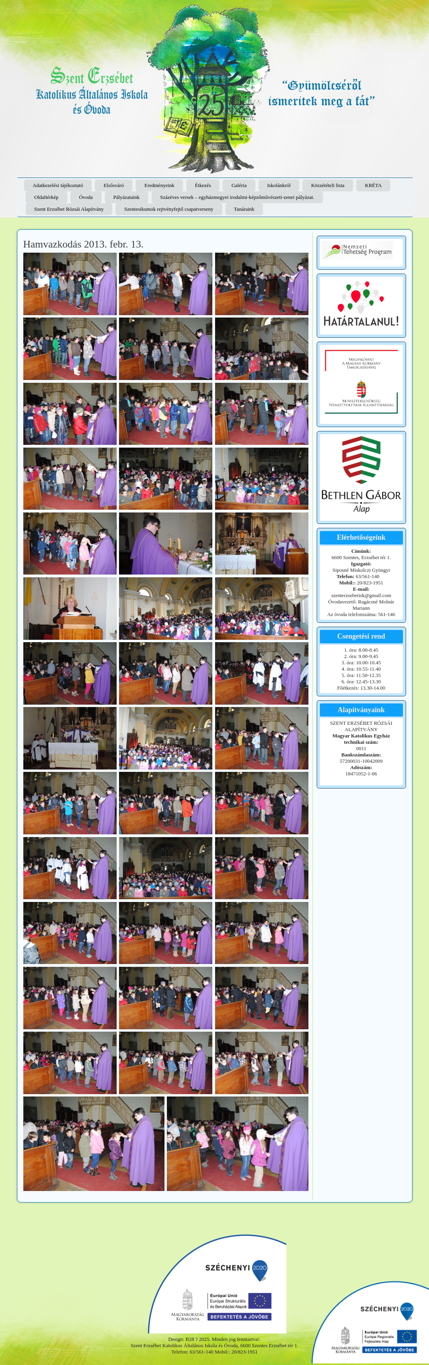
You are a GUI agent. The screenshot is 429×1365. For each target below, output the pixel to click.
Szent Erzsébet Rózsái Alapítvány (69, 209)
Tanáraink (244, 209)
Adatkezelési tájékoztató (58, 185)
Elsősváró (114, 185)
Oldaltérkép (46, 197)
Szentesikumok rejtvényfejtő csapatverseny (168, 209)
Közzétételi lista (327, 185)
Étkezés (203, 185)
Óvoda (86, 197)
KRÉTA (373, 185)
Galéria (238, 185)
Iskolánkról (279, 185)
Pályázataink (126, 197)
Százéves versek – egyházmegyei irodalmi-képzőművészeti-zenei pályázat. (237, 197)
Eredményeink (159, 185)
